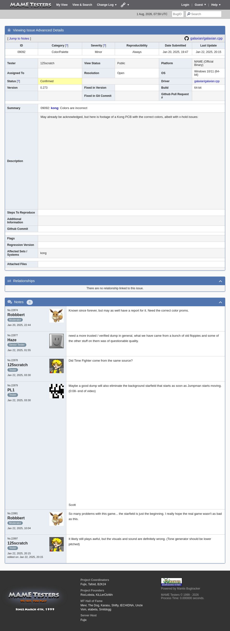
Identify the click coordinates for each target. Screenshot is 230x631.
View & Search (82, 4)
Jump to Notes (19, 38)
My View (62, 4)
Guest (199, 4)
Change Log (105, 4)
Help (214, 4)
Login (185, 4)
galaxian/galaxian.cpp (206, 38)
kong (54, 108)
